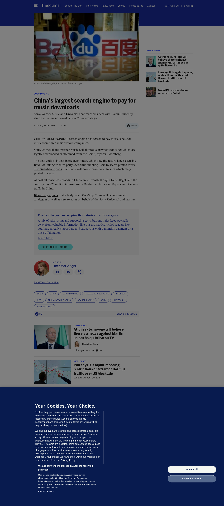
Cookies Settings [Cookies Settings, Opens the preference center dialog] (191, 478)
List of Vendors (46, 491)
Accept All (192, 469)
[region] (112, 446)
